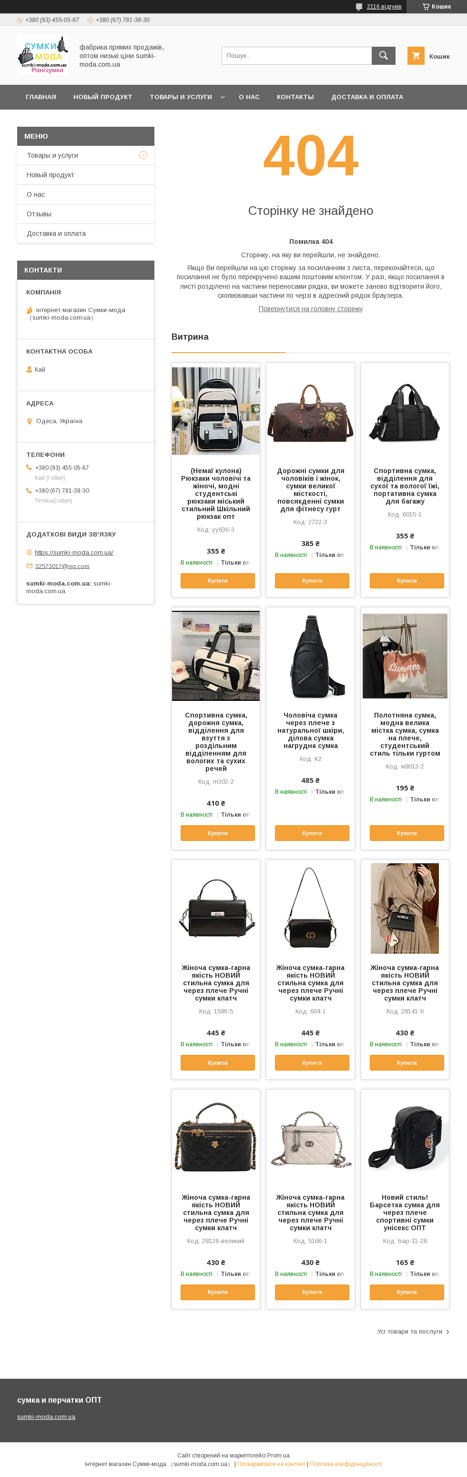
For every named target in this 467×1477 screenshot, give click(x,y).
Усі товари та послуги (409, 1331)
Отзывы (39, 214)
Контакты (295, 97)
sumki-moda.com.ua (46, 1416)
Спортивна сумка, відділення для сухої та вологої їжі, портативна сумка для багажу (404, 486)
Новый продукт (102, 97)
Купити (218, 580)
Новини (88, 121)
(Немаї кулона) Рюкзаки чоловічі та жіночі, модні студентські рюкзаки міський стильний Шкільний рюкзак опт (216, 493)
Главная (41, 97)
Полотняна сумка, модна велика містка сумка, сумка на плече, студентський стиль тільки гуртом (405, 734)
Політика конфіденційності (346, 1464)
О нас (249, 97)
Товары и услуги (181, 97)
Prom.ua (278, 1455)
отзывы (41, 121)
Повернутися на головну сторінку (311, 309)
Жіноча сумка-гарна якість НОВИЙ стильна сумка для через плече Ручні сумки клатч (216, 983)
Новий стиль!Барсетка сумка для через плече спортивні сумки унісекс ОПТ (405, 1213)
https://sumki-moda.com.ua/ (74, 552)
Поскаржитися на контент (271, 1464)
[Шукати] (384, 56)
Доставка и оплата (367, 97)
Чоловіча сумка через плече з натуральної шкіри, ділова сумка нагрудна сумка (310, 730)
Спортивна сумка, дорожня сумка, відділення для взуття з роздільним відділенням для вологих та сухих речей (216, 741)
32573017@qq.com (62, 565)
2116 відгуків (384, 6)
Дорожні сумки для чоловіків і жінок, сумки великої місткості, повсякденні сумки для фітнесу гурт (311, 490)
